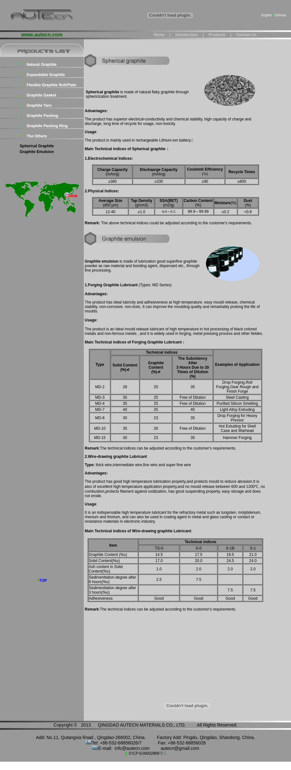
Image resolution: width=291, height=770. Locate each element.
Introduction (186, 35)
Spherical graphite (37, 146)
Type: (90, 465)
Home (159, 35)
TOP (43, 580)
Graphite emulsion (37, 152)
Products (216, 35)
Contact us (246, 35)
